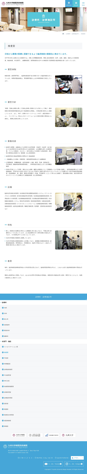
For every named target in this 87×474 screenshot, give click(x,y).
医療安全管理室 (9, 415)
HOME (63, 33)
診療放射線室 (8, 369)
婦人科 (6, 319)
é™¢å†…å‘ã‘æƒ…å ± (78, 458)
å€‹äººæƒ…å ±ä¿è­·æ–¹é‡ (45, 458)
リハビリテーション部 (11, 346)
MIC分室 (7, 381)
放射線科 (7, 324)
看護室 (6, 409)
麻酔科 (6, 336)
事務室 (6, 426)
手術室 (6, 358)
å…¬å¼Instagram (74, 464)
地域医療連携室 (9, 386)
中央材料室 (7, 375)
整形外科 (7, 330)
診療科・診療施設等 (72, 33)
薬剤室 (6, 403)
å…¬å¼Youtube (52, 464)
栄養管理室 (7, 392)
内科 (5, 307)
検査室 (6, 352)
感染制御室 (7, 420)
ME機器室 (7, 363)
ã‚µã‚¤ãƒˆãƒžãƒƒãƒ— (63, 458)
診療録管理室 (8, 398)
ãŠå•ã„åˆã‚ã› (27, 458)
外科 (5, 313)
